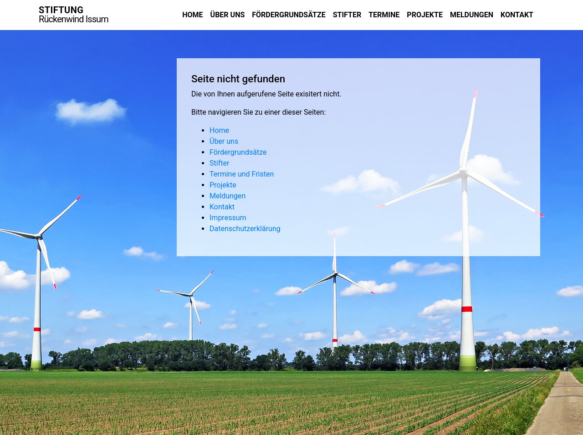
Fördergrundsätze (288, 14)
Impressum (228, 217)
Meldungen (471, 14)
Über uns (227, 14)
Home (192, 14)
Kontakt (517, 14)
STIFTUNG (73, 15)
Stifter (347, 14)
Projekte (425, 14)
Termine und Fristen (242, 174)
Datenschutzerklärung (245, 228)
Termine (383, 14)
